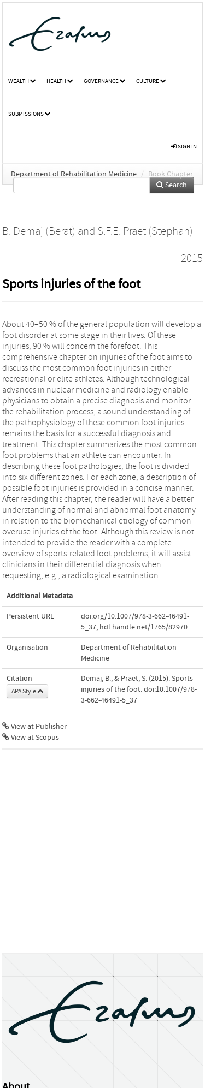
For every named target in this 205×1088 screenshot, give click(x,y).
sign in (184, 146)
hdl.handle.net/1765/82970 (143, 627)
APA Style (27, 691)
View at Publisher (34, 726)
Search (171, 185)
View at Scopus (30, 737)
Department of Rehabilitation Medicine (74, 174)
